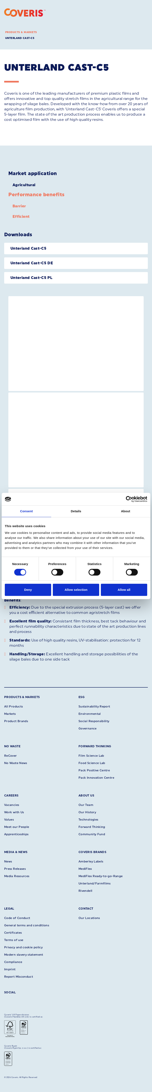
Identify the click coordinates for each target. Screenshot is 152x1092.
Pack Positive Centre (94, 770)
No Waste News (15, 763)
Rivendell (85, 891)
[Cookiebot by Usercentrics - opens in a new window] (129, 499)
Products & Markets (21, 32)
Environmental (90, 714)
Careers (11, 795)
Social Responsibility (94, 721)
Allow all (124, 589)
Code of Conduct (17, 918)
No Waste (12, 746)
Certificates (13, 933)
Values (9, 819)
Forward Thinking (95, 746)
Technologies (88, 819)
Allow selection (76, 589)
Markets (10, 714)
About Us (86, 795)
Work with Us (14, 812)
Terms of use (13, 940)
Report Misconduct (18, 976)
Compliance (13, 962)
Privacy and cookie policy (23, 947)
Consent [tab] (26, 511)
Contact (86, 908)
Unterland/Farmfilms (95, 883)
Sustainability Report (94, 706)
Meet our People (16, 827)
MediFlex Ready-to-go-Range (101, 876)
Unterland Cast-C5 (19, 38)
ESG (82, 697)
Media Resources (16, 876)
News (8, 861)
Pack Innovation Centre (96, 778)
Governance (88, 728)
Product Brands (16, 721)
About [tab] (125, 511)
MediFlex (85, 869)
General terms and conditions (26, 925)
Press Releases (15, 869)
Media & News (15, 852)
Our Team (86, 805)
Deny (28, 589)
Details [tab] (76, 511)
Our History (87, 812)
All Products (13, 706)
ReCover (10, 756)
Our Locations (89, 918)
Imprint (10, 969)
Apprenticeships (16, 834)
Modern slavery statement (23, 954)
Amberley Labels (91, 861)
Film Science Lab (91, 756)
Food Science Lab (92, 763)
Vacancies (11, 805)
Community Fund (92, 834)
